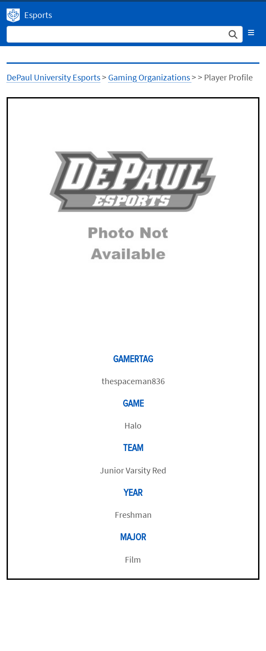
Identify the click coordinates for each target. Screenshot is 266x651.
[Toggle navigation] (251, 32)
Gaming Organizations (150, 77)
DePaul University (13, 15)
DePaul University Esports (53, 77)
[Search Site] (125, 34)
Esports (38, 14)
